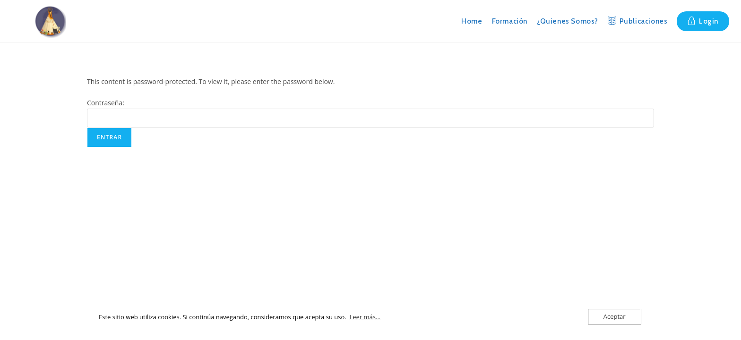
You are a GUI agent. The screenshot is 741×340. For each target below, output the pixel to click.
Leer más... (364, 317)
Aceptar (614, 316)
